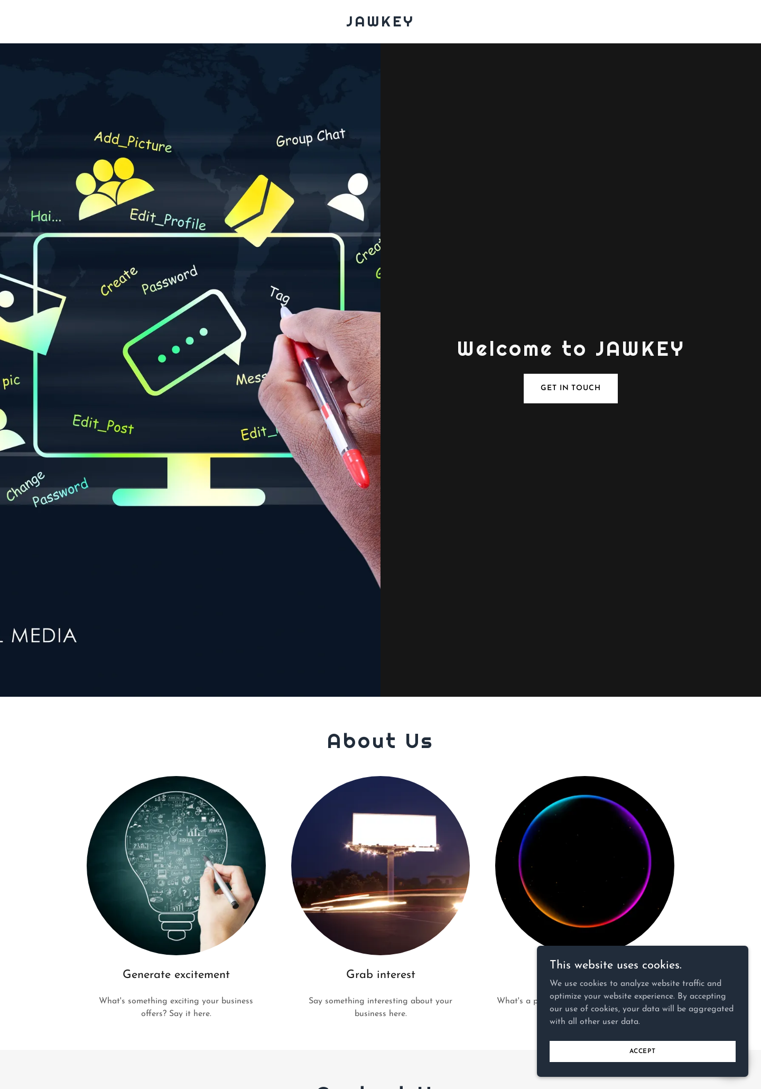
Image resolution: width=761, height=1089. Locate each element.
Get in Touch (571, 388)
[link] (380, 24)
